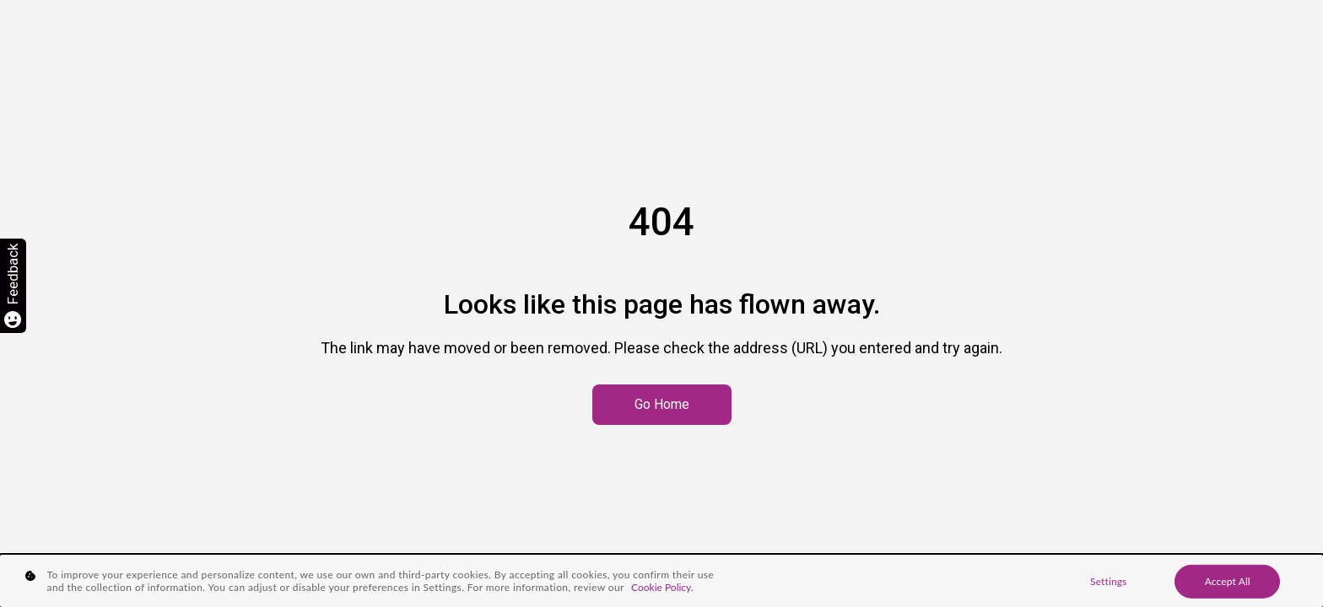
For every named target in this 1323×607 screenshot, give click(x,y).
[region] (661, 581)
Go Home (661, 404)
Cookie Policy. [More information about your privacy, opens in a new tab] (662, 587)
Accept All (1227, 581)
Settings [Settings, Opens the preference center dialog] (1108, 581)
